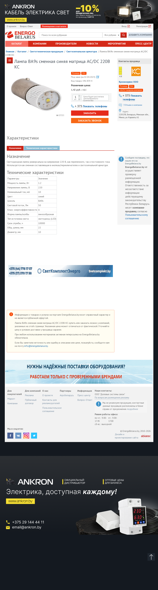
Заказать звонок (90, 120)
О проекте (11, 26)
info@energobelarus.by (36, 345)
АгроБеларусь (67, 395)
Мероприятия (117, 43)
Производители (65, 43)
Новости (92, 43)
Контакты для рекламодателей (51, 401)
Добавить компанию (140, 34)
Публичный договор (30, 401)
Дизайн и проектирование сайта (126, 436)
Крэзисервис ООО (128, 81)
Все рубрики (112, 35)
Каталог (17, 43)
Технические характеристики (41, 148)
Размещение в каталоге (54, 26)
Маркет (11, 398)
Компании (39, 43)
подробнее (132, 409)
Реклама (29, 395)
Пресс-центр (143, 43)
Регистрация (142, 26)
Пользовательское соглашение (52, 409)
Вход (124, 26)
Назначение (15, 148)
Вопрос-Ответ (26, 26)
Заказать (89, 113)
